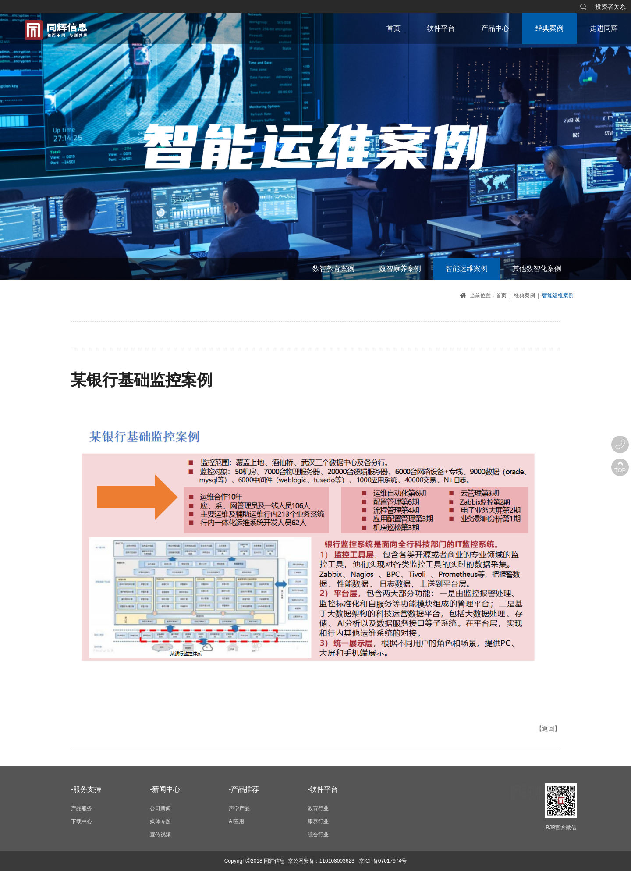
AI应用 (236, 821)
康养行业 (318, 821)
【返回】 (548, 728)
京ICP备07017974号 (383, 861)
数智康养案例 (400, 268)
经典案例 (549, 28)
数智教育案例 (333, 268)
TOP (620, 470)
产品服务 (81, 808)
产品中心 (495, 28)
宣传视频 (160, 835)
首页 (393, 28)
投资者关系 (610, 6)
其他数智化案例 (536, 268)
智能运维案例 (467, 268)
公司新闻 (160, 808)
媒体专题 (160, 821)
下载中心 (81, 821)
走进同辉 (604, 28)
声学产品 (239, 808)
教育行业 (318, 808)
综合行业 (318, 835)
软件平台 (441, 28)
